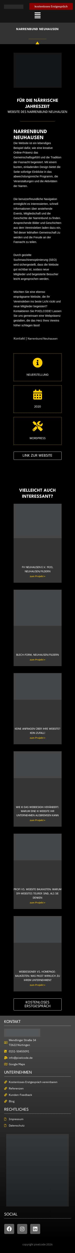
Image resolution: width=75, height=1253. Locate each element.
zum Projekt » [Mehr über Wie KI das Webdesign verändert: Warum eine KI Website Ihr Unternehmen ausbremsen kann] (37, 820)
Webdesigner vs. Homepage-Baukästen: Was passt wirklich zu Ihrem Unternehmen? (37, 976)
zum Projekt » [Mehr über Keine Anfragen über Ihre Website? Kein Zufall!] (37, 737)
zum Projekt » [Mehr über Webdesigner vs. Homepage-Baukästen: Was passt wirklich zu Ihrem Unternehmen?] (37, 984)
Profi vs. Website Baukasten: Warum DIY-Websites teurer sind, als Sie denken (37, 893)
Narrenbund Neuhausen (43, 338)
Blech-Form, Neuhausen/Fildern (37, 655)
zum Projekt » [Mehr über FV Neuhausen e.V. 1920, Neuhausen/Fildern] (37, 576)
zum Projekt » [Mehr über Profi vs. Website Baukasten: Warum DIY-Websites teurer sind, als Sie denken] (37, 902)
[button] (37, 15)
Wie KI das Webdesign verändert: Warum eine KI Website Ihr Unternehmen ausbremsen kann (37, 811)
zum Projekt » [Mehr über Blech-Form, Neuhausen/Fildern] (37, 659)
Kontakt (19, 338)
